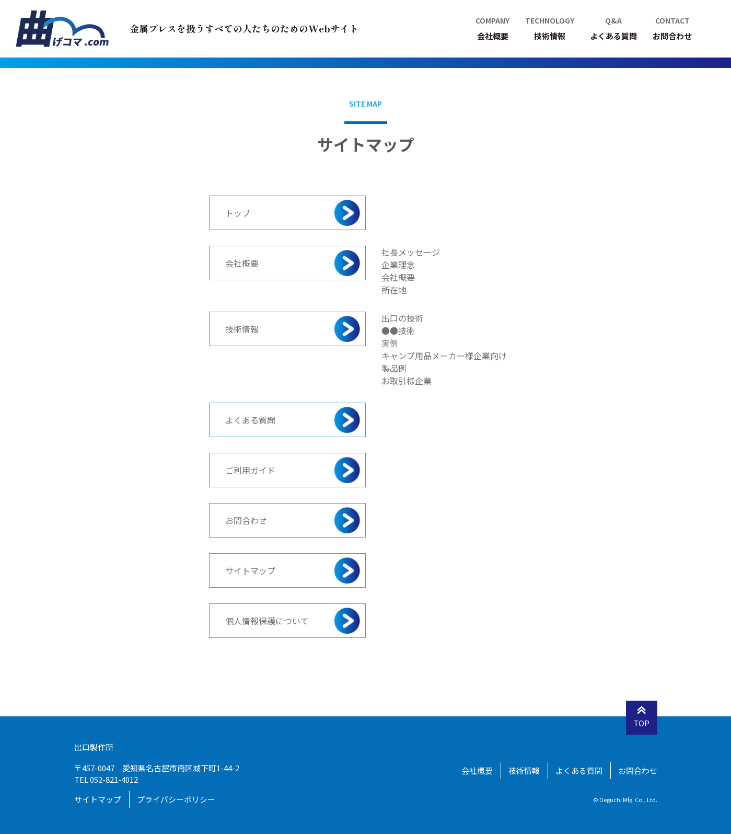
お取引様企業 (406, 380)
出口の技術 (402, 318)
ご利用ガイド (250, 470)
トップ (237, 213)
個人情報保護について (267, 620)
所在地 (394, 289)
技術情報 (242, 329)
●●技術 (398, 330)
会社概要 (242, 263)
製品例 (394, 368)
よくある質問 (250, 420)
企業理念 (398, 264)
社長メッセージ (410, 252)
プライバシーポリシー (176, 799)
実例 (389, 343)
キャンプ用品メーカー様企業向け (444, 355)
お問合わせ (246, 520)
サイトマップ (250, 570)
